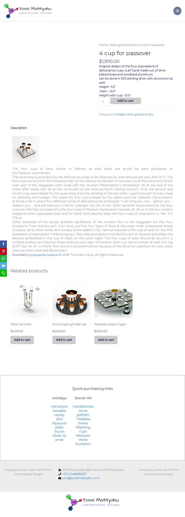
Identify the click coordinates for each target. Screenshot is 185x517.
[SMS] (3, 273)
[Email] (3, 265)
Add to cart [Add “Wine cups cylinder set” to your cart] (65, 343)
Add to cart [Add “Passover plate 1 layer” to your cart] (107, 343)
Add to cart (125, 103)
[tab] (18, 130)
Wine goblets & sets (123, 47)
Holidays (119, 117)
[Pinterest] (3, 251)
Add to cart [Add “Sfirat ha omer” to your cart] (23, 343)
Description (18, 130)
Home (103, 47)
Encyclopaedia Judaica (41, 257)
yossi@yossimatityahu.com (81, 482)
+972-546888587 (74, 478)
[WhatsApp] (3, 258)
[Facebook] (3, 244)
